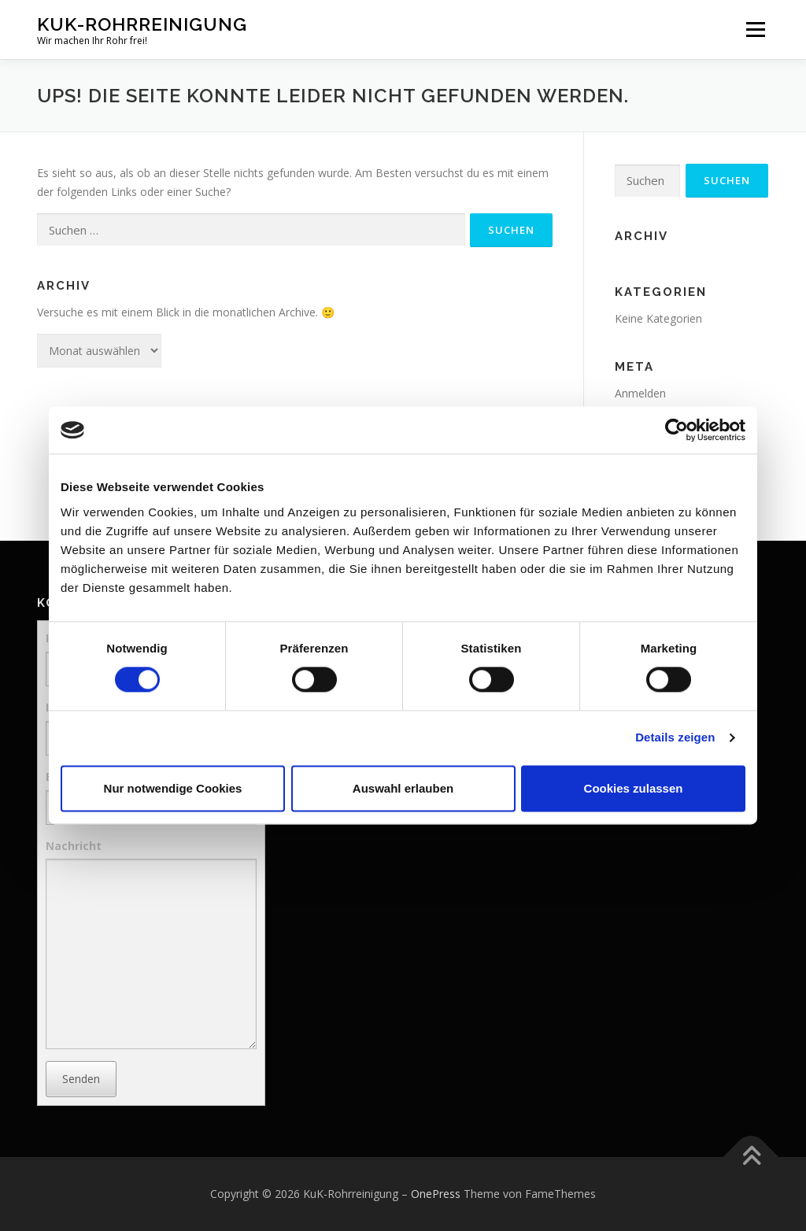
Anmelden (640, 393)
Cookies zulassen (633, 788)
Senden (81, 1078)
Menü (755, 29)
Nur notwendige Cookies (173, 788)
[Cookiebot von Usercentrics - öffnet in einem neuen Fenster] (676, 430)
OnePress (435, 1193)
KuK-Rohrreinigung (142, 24)
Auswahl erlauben (403, 788)
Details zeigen (675, 738)
